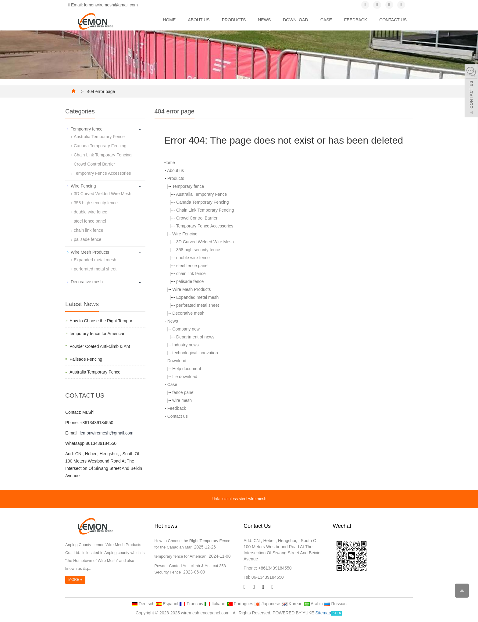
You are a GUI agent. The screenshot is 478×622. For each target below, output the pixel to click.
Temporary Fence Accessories (205, 225)
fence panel (183, 392)
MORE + (75, 579)
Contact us (393, 19)
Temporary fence (188, 186)
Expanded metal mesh (197, 297)
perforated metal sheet (197, 305)
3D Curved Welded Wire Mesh (205, 241)
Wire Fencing (184, 233)
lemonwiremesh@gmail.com (106, 433)
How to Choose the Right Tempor (101, 320)
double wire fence (193, 257)
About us (198, 19)
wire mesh (182, 400)
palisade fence (190, 281)
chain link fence (191, 273)
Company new (186, 329)
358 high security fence (198, 249)
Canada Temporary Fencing (202, 202)
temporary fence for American (98, 333)
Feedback (355, 19)
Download (295, 19)
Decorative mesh (188, 313)
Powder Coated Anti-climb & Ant (100, 346)
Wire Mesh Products (191, 289)
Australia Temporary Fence (201, 194)
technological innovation (195, 352)
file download (184, 376)
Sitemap (323, 612)
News (264, 19)
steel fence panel (192, 265)
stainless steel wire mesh (244, 498)
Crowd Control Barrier (196, 218)
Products (234, 19)
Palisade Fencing (86, 359)
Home (169, 19)
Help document (186, 368)
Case (326, 19)
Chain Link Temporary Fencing (205, 210)
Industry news (185, 344)
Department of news (195, 336)
